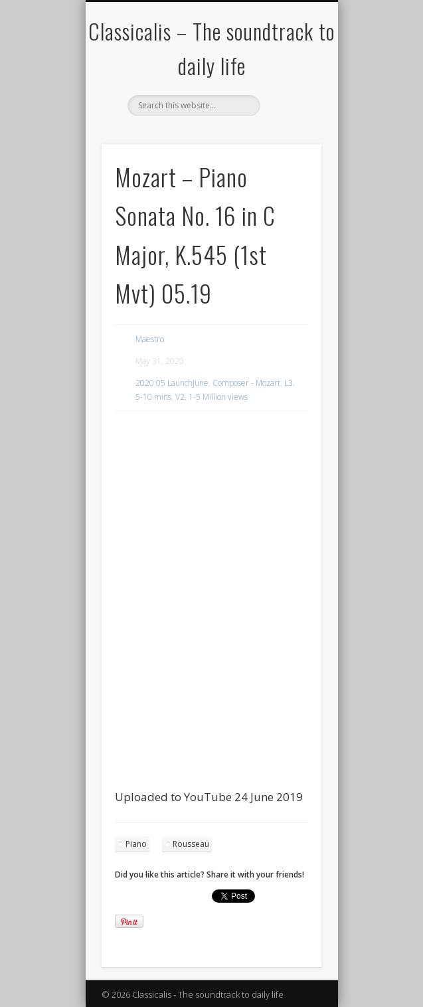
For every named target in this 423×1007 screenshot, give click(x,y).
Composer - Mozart (246, 383)
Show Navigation (289, 119)
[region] (212, 446)
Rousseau (191, 844)
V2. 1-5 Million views (211, 397)
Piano (136, 844)
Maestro (149, 339)
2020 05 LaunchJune (172, 383)
